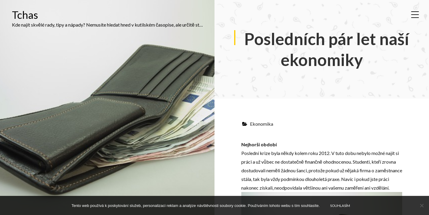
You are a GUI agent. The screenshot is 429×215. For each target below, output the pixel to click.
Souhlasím (340, 205)
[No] (422, 205)
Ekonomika (261, 124)
